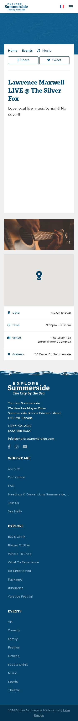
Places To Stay (19, 545)
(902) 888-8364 (19, 431)
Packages (15, 579)
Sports (13, 682)
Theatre (14, 690)
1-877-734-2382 (19, 426)
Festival (14, 647)
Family (13, 639)
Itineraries (15, 588)
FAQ (11, 486)
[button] (39, 275)
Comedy (14, 630)
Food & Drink (18, 665)
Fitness (13, 656)
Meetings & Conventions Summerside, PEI (39, 494)
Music (44, 50)
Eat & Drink (16, 537)
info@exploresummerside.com (31, 439)
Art (10, 622)
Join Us (13, 503)
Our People (16, 477)
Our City (14, 469)
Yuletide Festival (20, 596)
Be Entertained (19, 571)
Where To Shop (20, 554)
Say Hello (15, 511)
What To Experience (23, 562)
